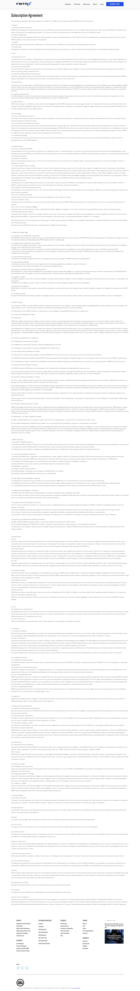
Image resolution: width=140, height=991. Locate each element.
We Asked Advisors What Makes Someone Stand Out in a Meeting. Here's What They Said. (114, 925)
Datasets (68, 4)
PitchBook (85, 946)
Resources (86, 4)
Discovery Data (86, 943)
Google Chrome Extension (44, 943)
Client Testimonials (65, 933)
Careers (84, 928)
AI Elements (41, 926)
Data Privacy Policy (76, 988)
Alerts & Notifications (43, 932)
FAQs (62, 935)
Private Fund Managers (21, 946)
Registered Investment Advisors (23, 923)
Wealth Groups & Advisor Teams (23, 931)
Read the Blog (64, 923)
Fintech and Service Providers (23, 951)
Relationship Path (42, 929)
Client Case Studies (65, 931)
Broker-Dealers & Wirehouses (23, 928)
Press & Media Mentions (88, 931)
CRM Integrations (42, 935)
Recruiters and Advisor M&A (22, 948)
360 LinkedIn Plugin (42, 940)
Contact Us (85, 933)
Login (102, 4)
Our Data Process (20, 935)
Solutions (77, 4)
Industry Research (65, 926)
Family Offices (19, 926)
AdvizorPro (85, 941)
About (95, 4)
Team (84, 926)
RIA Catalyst (85, 948)
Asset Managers (20, 943)
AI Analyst (40, 924)
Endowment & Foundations (22, 933)
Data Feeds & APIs (42, 938)
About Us (85, 923)
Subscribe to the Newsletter (67, 928)
